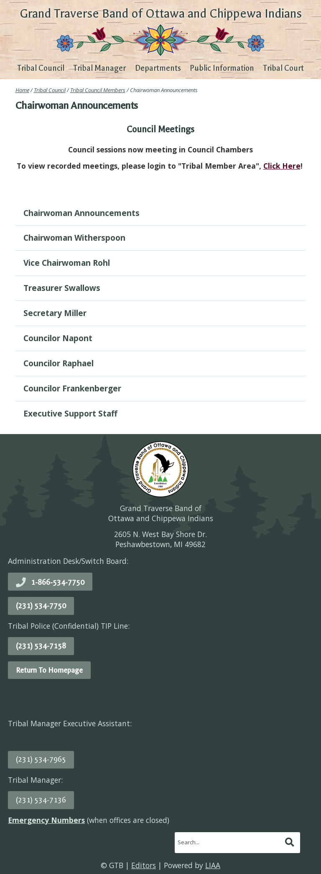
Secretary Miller (55, 313)
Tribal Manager (99, 68)
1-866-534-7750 (57, 582)
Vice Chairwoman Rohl (66, 262)
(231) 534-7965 (41, 759)
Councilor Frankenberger (72, 388)
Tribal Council (40, 68)
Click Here (282, 166)
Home (22, 90)
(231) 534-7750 (41, 606)
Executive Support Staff (70, 413)
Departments (158, 68)
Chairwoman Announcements (81, 213)
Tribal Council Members (97, 90)
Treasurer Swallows (61, 288)
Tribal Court (283, 68)
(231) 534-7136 (41, 800)
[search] (229, 842)
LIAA (212, 865)
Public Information (222, 68)
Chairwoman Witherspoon (74, 237)
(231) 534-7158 (41, 646)
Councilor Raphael (58, 363)
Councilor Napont (57, 338)
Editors (143, 865)
